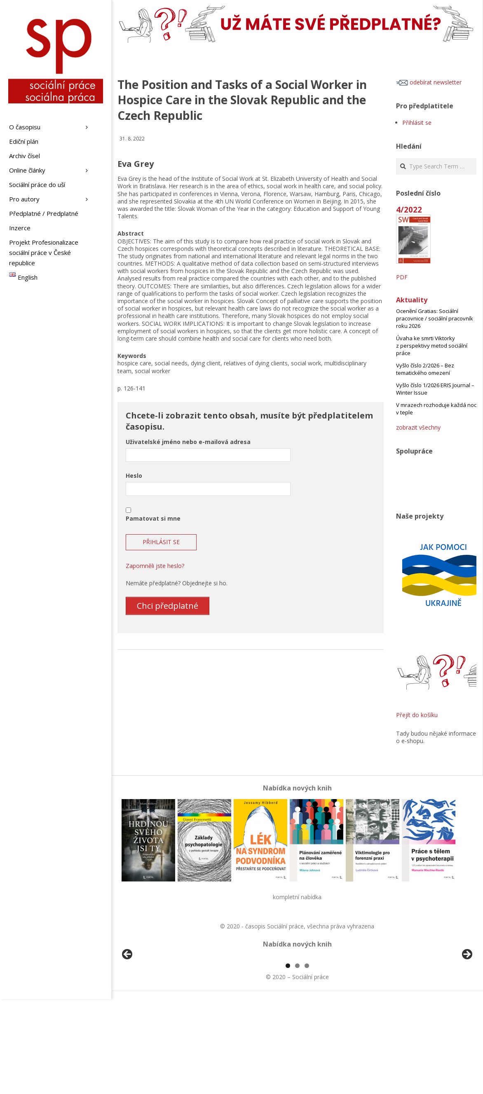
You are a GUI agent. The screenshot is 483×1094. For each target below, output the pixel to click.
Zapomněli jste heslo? (155, 566)
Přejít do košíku (417, 715)
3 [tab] (307, 1060)
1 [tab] (288, 1060)
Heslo (134, 475)
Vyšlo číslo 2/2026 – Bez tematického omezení (425, 369)
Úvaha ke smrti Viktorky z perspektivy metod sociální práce (431, 345)
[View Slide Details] (150, 1004)
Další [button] (466, 1002)
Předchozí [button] (128, 1002)
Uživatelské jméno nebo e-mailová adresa (188, 442)
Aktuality (411, 299)
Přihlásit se (416, 122)
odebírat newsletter (429, 82)
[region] (297, 1004)
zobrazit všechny (418, 427)
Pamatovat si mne (153, 518)
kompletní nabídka (297, 897)
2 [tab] (297, 1060)
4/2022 (409, 209)
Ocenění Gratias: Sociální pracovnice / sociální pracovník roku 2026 (434, 318)
